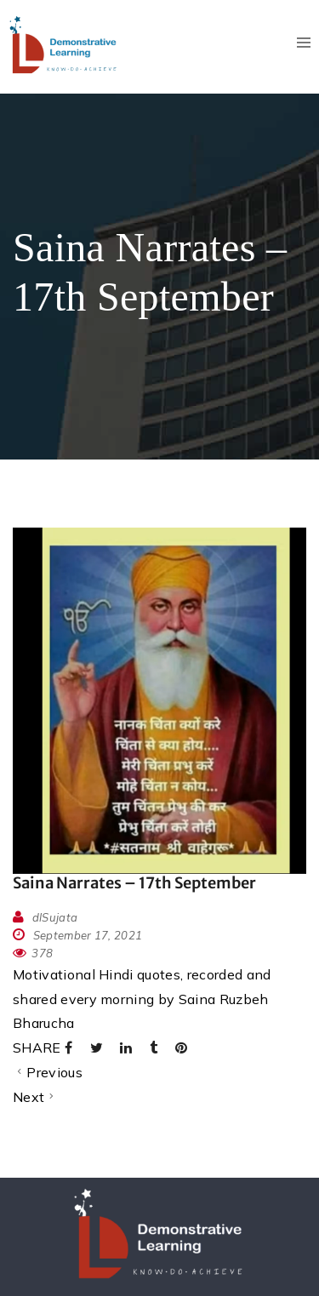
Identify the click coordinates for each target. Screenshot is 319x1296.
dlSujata (55, 917)
